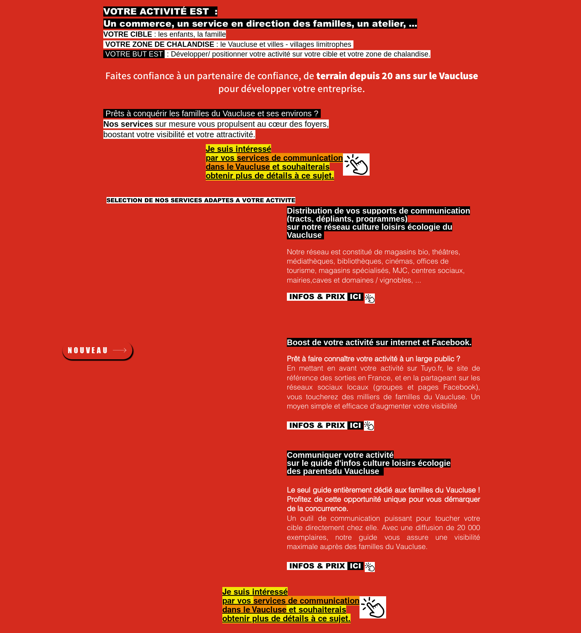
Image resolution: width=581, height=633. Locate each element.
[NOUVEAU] (97, 350)
